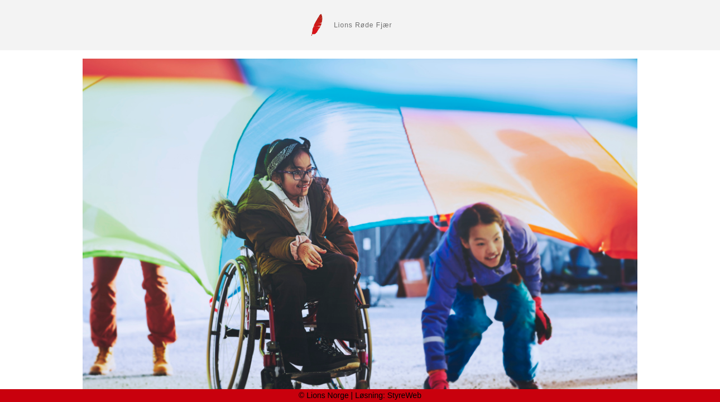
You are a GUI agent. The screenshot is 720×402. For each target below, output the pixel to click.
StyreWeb (404, 395)
